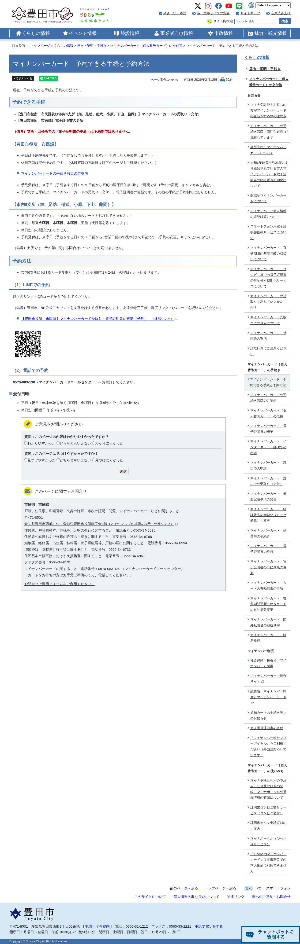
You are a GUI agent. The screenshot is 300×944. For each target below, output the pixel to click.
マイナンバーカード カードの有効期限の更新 (268, 585)
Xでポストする (23, 78)
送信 (123, 471)
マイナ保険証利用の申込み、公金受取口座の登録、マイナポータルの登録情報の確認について (268, 789)
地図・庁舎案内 (97, 926)
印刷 (229, 79)
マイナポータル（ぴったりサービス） (268, 841)
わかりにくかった (109, 443)
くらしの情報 (36, 33)
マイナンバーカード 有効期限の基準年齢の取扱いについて (268, 253)
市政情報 (223, 33)
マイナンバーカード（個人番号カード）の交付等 (146, 46)
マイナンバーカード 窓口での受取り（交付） (268, 481)
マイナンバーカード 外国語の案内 (268, 336)
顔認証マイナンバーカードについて (268, 198)
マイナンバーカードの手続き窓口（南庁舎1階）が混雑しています (269, 131)
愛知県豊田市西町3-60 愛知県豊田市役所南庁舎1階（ (101, 524)
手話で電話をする (209, 926)
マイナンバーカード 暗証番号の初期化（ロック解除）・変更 (268, 514)
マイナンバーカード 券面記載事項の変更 (268, 496)
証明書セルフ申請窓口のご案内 (268, 825)
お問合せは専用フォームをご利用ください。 (59, 584)
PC (258, 888)
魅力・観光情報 (270, 33)
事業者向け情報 (176, 33)
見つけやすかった (41, 460)
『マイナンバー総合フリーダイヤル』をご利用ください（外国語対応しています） (268, 746)
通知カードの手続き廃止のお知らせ (268, 715)
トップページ (40, 46)
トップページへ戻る (220, 888)
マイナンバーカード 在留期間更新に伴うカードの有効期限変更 (268, 604)
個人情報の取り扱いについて (196, 897)
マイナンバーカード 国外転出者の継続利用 (268, 622)
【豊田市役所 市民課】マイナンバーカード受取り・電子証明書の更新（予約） (99, 319)
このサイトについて (150, 897)
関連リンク (235, 897)
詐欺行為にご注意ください (268, 351)
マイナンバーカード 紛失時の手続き (268, 533)
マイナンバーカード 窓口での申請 (268, 465)
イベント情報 (83, 33)
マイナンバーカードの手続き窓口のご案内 (54, 173)
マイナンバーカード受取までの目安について (268, 320)
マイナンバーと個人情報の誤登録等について (268, 214)
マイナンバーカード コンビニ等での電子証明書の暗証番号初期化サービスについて (268, 277)
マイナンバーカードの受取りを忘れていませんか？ (268, 301)
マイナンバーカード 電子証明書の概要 (268, 428)
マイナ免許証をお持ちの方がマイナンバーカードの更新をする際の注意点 (268, 110)
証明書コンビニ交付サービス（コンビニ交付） (268, 810)
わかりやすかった (41, 443)
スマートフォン (278, 888)
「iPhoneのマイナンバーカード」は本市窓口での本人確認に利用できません (268, 862)
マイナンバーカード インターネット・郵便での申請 (268, 447)
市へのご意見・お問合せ (271, 897)
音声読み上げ (281, 13)
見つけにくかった (109, 460)
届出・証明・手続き (92, 46)
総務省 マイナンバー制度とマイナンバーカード (268, 697)
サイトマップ (250, 13)
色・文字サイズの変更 (213, 13)
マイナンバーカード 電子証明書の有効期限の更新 (268, 567)
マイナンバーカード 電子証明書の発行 (268, 549)
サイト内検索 (223, 21)
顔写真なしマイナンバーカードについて (268, 150)
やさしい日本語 (174, 13)
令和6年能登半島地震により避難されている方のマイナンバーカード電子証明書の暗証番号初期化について (269, 174)
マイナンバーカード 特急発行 (268, 638)
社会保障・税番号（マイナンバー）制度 (268, 663)
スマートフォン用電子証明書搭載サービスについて (268, 232)
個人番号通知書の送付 (266, 728)
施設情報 (129, 33)
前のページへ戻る (184, 888)
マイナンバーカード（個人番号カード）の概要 (268, 413)
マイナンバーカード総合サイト (268, 678)
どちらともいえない (75, 443)
